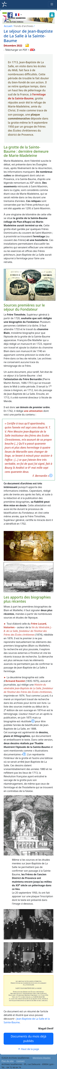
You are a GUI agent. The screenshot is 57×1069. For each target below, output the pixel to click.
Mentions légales (41, 1057)
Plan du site (8, 1061)
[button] (19, 14)
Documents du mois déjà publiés (28, 1038)
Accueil (8, 26)
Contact (21, 1061)
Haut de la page (28, 1049)
